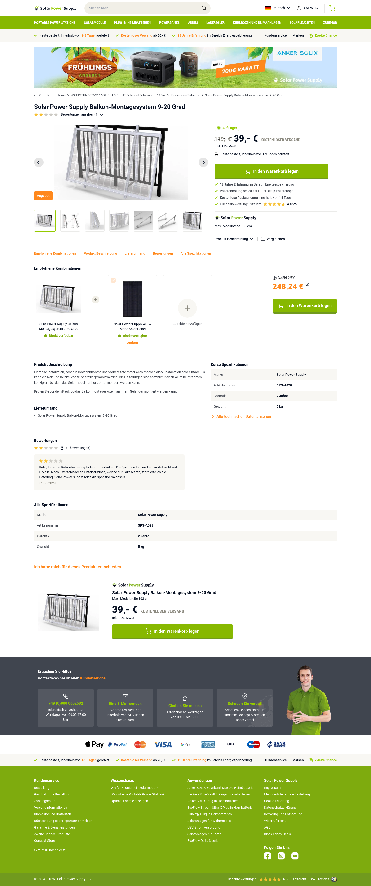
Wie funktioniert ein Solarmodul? (134, 788)
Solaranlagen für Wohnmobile (209, 821)
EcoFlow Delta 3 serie (202, 841)
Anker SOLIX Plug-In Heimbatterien (212, 801)
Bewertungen (163, 253)
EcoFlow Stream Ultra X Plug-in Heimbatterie (219, 807)
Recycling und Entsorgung (283, 814)
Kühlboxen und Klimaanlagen (257, 23)
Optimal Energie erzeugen (129, 801)
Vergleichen (276, 239)
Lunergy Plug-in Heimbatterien (209, 814)
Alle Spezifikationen (196, 253)
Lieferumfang (135, 253)
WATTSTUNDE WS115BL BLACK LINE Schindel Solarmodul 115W (118, 95)
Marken (298, 35)
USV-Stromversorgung (203, 827)
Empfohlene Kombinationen (55, 253)
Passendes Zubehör (185, 95)
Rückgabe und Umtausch (52, 814)
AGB (267, 827)
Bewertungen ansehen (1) (82, 114)
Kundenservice (275, 35)
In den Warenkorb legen (272, 171)
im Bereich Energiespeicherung (214, 35)
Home (61, 95)
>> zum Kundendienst (50, 850)
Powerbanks (169, 23)
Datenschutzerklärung (280, 807)
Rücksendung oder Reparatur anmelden (63, 821)
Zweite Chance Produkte (52, 834)
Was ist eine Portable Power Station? (137, 794)
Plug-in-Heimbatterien (132, 23)
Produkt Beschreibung (236, 239)
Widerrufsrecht (275, 821)
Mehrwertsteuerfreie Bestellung (287, 794)
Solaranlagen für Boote (204, 834)
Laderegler (215, 23)
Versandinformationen (50, 807)
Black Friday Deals (277, 834)
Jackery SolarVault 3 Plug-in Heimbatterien (218, 794)
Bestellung (41, 788)
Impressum (272, 788)
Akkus (193, 23)
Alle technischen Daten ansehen (241, 416)
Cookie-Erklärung (276, 801)
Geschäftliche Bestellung (52, 794)
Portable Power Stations (54, 23)
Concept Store (44, 841)
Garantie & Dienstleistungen (54, 827)
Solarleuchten (302, 23)
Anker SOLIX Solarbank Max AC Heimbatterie (220, 788)
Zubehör (330, 23)
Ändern (132, 343)
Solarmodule (95, 23)
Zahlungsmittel (45, 801)
